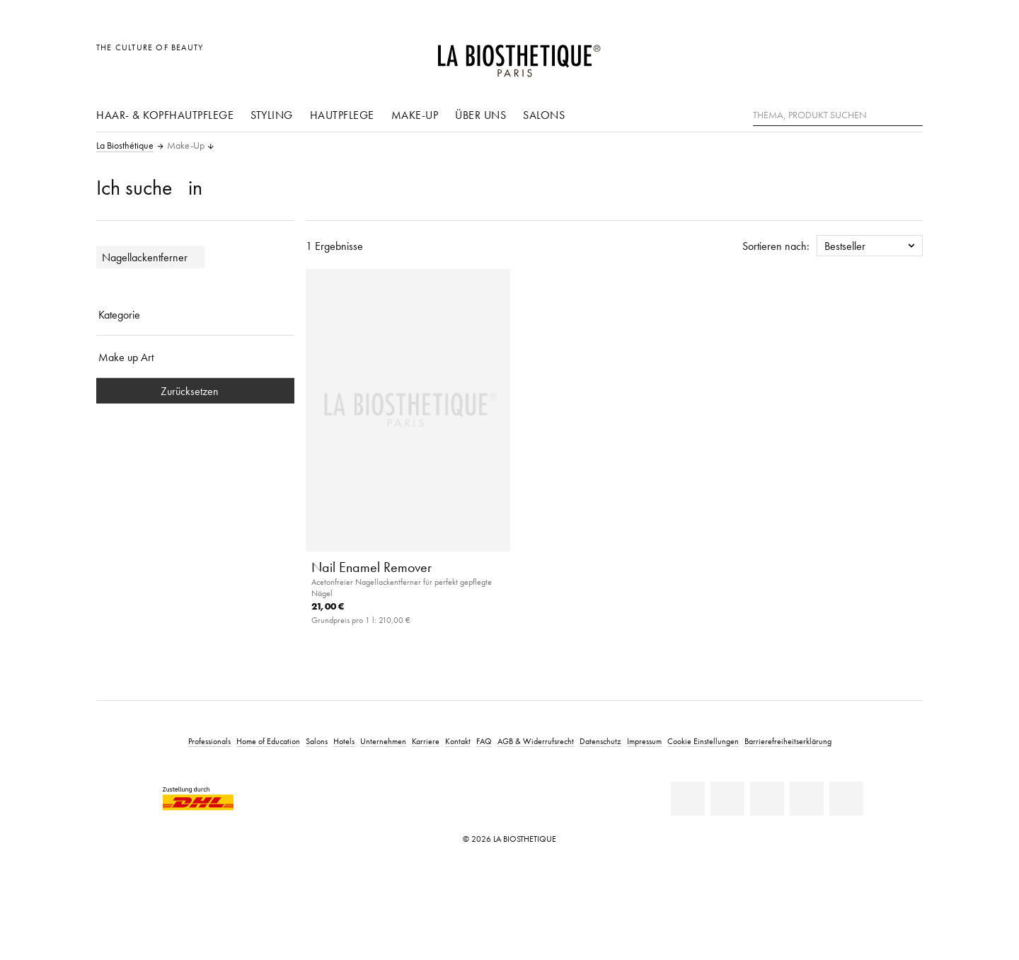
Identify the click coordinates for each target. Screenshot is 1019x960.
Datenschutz (600, 741)
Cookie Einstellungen (703, 741)
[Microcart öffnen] (908, 55)
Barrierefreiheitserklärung (787, 741)
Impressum (644, 741)
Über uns (480, 115)
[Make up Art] (195, 357)
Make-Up (415, 115)
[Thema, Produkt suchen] (838, 115)
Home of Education (268, 741)
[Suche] (912, 113)
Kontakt (458, 741)
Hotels (344, 741)
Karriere (425, 741)
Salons (544, 115)
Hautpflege (342, 115)
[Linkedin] (688, 799)
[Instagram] (807, 799)
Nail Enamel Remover (371, 567)
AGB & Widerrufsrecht (535, 741)
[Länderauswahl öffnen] (844, 55)
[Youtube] (767, 799)
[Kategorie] (195, 314)
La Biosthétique (125, 146)
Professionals (209, 741)
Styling (272, 115)
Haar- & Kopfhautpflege (165, 115)
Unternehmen (383, 741)
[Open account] (876, 55)
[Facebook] (727, 799)
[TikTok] (846, 799)
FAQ (484, 741)
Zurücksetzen (195, 391)
